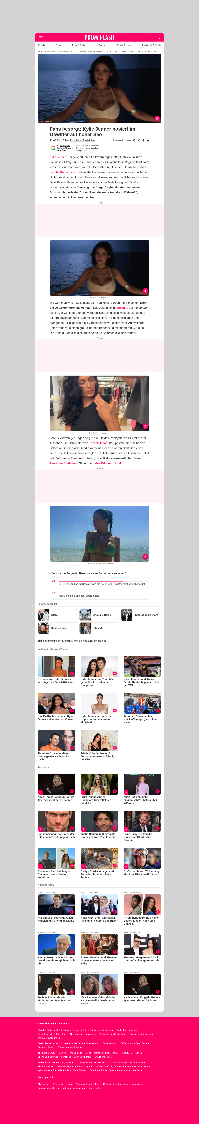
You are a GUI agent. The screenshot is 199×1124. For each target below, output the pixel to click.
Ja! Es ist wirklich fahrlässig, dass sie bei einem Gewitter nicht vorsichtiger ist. (102, 584)
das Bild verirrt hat (108, 463)
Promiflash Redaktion (82, 140)
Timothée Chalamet (63, 463)
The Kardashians (65, 172)
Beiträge (122, 307)
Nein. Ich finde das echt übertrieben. (79, 595)
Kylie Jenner (58, 157)
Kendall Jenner (98, 443)
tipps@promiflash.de (94, 640)
